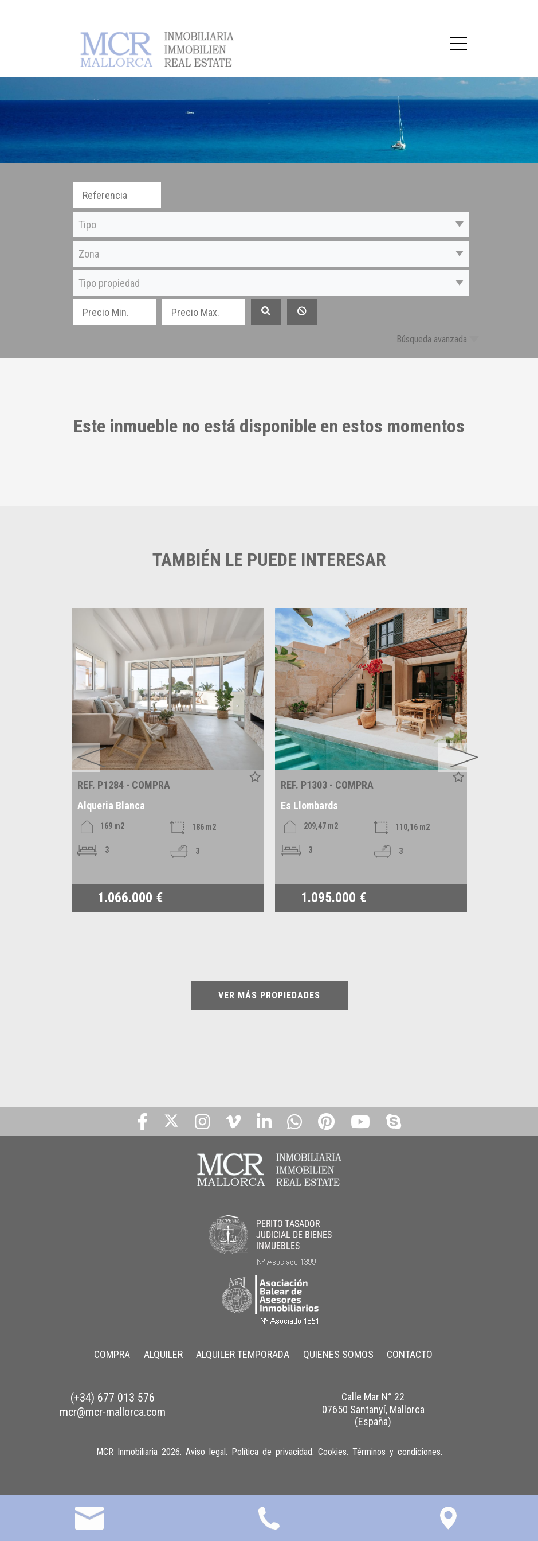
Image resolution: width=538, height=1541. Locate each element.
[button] (271, 224)
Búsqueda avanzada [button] (431, 339)
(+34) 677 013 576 (112, 1398)
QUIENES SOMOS (338, 1354)
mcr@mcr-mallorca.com (113, 1412)
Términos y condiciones (396, 1451)
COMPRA (111, 1354)
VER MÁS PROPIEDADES (269, 995)
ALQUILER (162, 1354)
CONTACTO (410, 1354)
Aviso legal (206, 1451)
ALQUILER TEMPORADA (242, 1354)
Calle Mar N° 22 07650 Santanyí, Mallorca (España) (373, 1409)
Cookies (332, 1451)
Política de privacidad (271, 1451)
